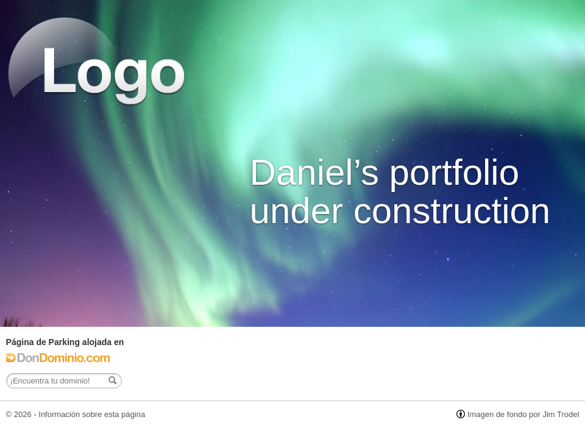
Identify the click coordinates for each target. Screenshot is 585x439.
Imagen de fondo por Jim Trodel (523, 414)
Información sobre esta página (91, 414)
